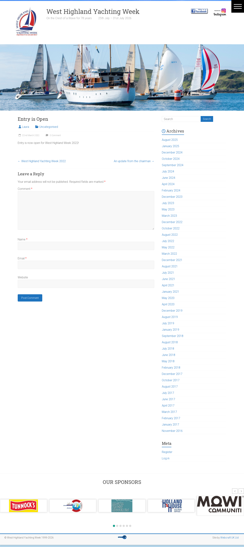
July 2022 (168, 241)
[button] (234, 491)
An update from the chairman (134, 161)
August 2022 (170, 234)
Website (23, 277)
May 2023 (168, 209)
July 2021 (168, 272)
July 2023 (168, 203)
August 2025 (170, 140)
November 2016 (172, 431)
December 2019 (172, 310)
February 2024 (171, 190)
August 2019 (170, 317)
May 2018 (168, 361)
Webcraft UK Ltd (229, 537)
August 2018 (170, 342)
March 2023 (169, 215)
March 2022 (169, 253)
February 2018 (171, 367)
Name (22, 239)
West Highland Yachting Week (93, 11)
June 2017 (168, 399)
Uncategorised (48, 127)
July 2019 (168, 323)
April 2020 (168, 304)
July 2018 (168, 348)
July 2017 (168, 393)
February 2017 (171, 418)
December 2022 (172, 222)
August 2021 (170, 266)
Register (167, 452)
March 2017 (169, 412)
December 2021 (172, 260)
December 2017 (172, 374)
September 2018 (172, 336)
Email (22, 258)
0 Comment (53, 135)
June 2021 (168, 279)
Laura (25, 127)
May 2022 (168, 247)
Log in (165, 458)
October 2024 (171, 159)
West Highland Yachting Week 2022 (42, 161)
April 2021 (168, 285)
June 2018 (168, 355)
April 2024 (168, 184)
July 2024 (168, 171)
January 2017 (170, 424)
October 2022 (171, 228)
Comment (25, 189)
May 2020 (168, 298)
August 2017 (170, 386)
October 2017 (171, 380)
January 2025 (170, 146)
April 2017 (168, 405)
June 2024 (168, 178)
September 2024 (172, 165)
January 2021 (170, 291)
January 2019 (170, 329)
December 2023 (172, 196)
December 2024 (172, 152)
